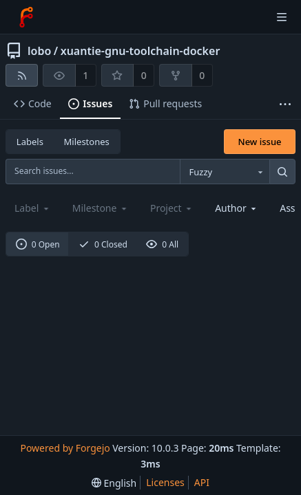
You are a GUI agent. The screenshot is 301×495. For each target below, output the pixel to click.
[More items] (285, 104)
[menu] (114, 483)
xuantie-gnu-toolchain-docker (140, 51)
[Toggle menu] (281, 17)
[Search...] (282, 172)
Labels (30, 141)
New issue (260, 141)
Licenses (165, 482)
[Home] (26, 17)
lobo (39, 51)
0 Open (38, 244)
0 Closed (103, 244)
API (201, 482)
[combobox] (224, 172)
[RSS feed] (22, 75)
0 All (162, 244)
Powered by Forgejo (65, 447)
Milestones (87, 141)
